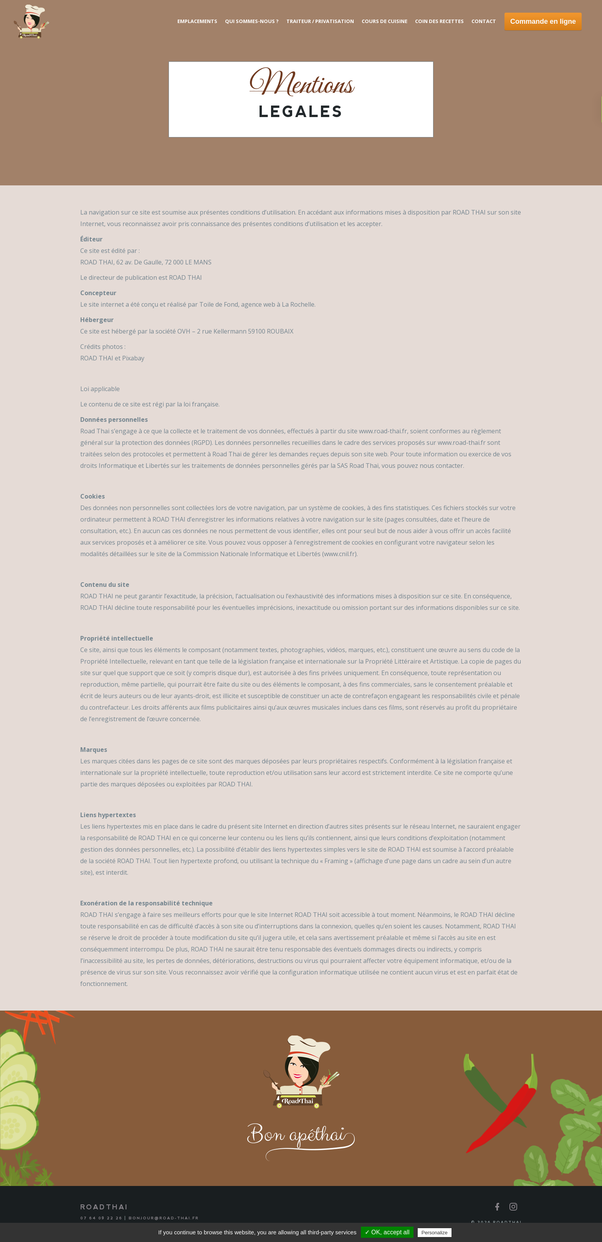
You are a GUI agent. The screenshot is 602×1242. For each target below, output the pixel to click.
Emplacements (197, 21)
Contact (483, 21)
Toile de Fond (218, 304)
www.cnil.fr (339, 554)
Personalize (435, 1232)
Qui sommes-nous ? (252, 21)
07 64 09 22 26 (101, 1218)
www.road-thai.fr (383, 431)
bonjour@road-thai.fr (164, 1218)
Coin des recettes (439, 21)
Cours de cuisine (384, 21)
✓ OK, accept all (387, 1232)
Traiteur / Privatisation (320, 21)
